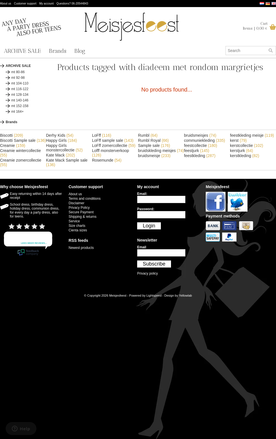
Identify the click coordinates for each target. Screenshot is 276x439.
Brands (57, 50)
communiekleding (204, 140)
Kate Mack (60, 155)
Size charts (77, 226)
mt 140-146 (20, 100)
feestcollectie (200, 145)
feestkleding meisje (252, 135)
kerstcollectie (246, 145)
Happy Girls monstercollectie (64, 147)
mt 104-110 (20, 83)
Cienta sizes (78, 230)
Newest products (81, 248)
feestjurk (196, 150)
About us (5, 3)
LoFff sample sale (112, 140)
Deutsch (268, 3)
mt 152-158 (20, 106)
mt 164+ (17, 112)
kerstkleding (244, 155)
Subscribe (154, 264)
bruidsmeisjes (200, 135)
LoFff (101, 135)
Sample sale (154, 145)
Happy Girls (61, 140)
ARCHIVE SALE (22, 50)
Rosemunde (106, 160)
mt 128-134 (20, 95)
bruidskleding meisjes (161, 150)
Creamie (12, 145)
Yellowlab (185, 295)
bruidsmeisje (154, 155)
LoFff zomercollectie (113, 145)
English (273, 3)
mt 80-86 (18, 72)
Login (149, 226)
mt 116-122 (20, 89)
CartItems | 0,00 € (255, 26)
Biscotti (11, 135)
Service (74, 221)
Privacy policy (147, 273)
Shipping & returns (83, 217)
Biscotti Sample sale (23, 140)
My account (46, 3)
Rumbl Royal (153, 140)
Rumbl (147, 135)
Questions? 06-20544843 (72, 3)
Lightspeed (154, 295)
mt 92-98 (18, 78)
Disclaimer (76, 203)
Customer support (25, 3)
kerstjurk (241, 150)
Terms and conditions (84, 199)
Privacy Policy (79, 208)
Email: (142, 194)
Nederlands (262, 3)
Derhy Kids (59, 135)
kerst (238, 140)
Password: (145, 209)
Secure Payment (81, 212)
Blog (79, 50)
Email (141, 247)
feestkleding (199, 155)
